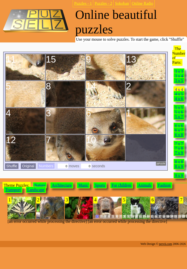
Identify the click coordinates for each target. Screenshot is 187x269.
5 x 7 (179, 117)
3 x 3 (179, 71)
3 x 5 (179, 80)
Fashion (164, 185)
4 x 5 (179, 94)
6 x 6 (179, 126)
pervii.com (165, 244)
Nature (39, 185)
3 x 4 (179, 76)
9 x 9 (179, 175)
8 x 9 (179, 166)
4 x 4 (179, 89)
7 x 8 (179, 148)
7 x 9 (179, 153)
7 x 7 (179, 144)
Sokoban (122, 3)
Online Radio (142, 3)
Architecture (62, 185)
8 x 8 (179, 162)
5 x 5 (179, 107)
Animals (144, 185)
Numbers (46, 166)
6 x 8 (179, 135)
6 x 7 (179, 130)
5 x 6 (179, 112)
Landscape (35, 190)
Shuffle (11, 166)
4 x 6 (179, 98)
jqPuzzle (161, 163)
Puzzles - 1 (83, 3)
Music (83, 185)
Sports (100, 185)
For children (121, 185)
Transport (13, 190)
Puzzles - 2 (103, 3)
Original (28, 166)
